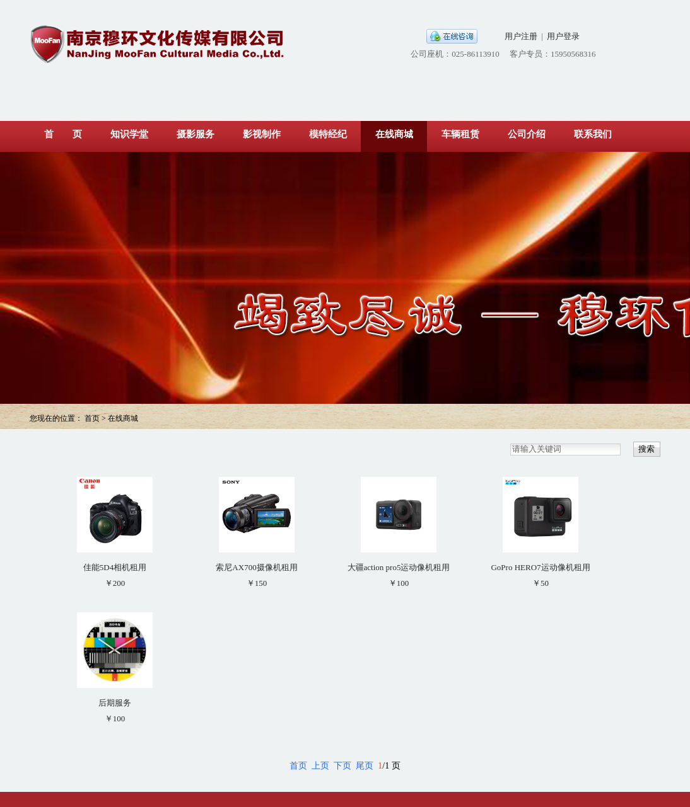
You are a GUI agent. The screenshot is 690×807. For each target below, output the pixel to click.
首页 (298, 765)
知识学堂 (129, 134)
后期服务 (114, 702)
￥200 (115, 583)
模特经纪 (328, 134)
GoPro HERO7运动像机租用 (540, 567)
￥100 (399, 583)
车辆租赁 (460, 134)
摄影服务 (195, 134)
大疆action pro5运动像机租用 (399, 567)
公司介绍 (527, 134)
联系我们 (593, 134)
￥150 (257, 583)
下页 (342, 765)
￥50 (540, 583)
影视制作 (262, 134)
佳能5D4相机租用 (114, 567)
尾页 (364, 765)
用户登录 (563, 36)
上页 (320, 765)
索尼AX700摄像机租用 (256, 567)
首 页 (63, 134)
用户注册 (521, 36)
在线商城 (394, 134)
